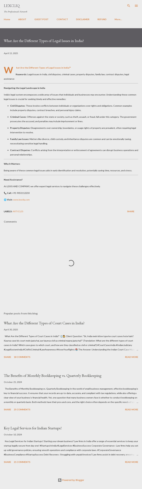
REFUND (101, 19)
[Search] (129, 6)
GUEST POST (41, 19)
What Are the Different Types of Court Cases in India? (44, 323)
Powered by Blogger (71, 480)
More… (118, 19)
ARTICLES (18, 211)
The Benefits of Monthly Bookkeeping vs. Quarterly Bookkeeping (52, 375)
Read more (131, 357)
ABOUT (22, 19)
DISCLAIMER (82, 19)
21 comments (22, 462)
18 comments (22, 357)
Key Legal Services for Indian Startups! (33, 428)
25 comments (22, 409)
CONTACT (62, 19)
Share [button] (130, 211)
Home (7, 19)
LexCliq (12, 5)
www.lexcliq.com (21, 199)
